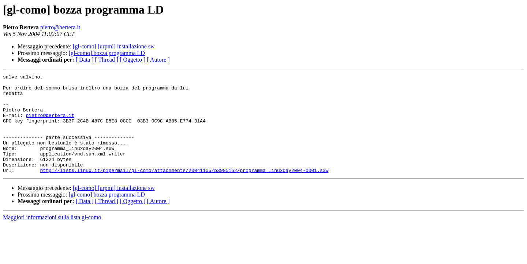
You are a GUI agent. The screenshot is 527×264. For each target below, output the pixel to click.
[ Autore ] (158, 59)
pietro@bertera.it (60, 27)
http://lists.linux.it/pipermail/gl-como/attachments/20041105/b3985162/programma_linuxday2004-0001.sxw (184, 190)
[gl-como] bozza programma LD (107, 53)
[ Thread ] (107, 59)
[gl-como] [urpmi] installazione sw (114, 46)
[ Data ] (85, 59)
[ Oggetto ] (132, 59)
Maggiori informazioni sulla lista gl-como (52, 237)
